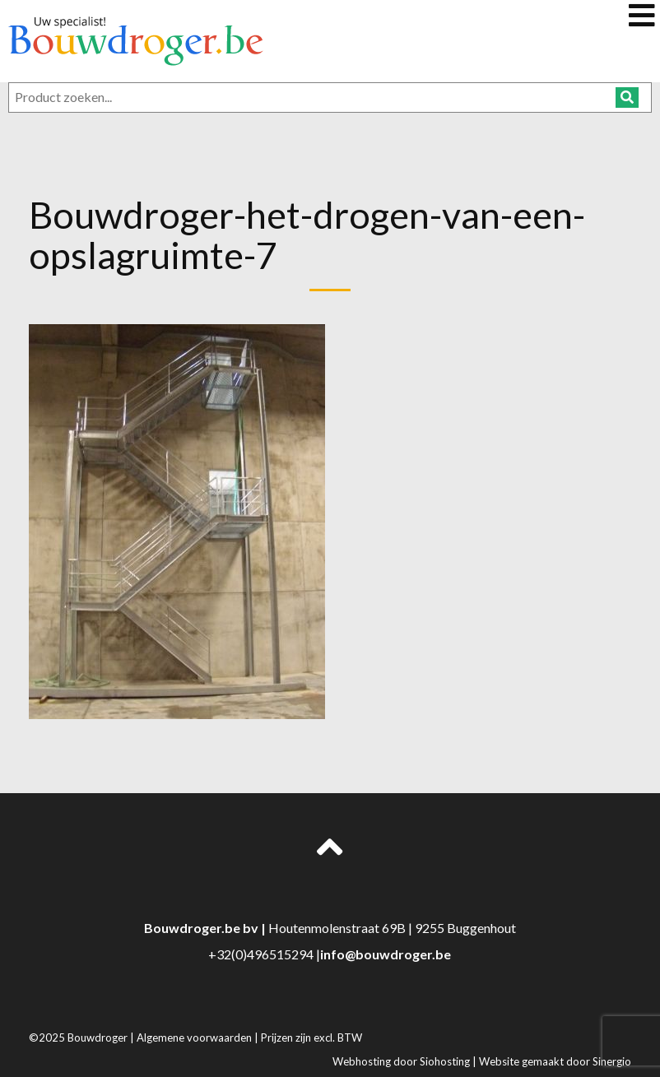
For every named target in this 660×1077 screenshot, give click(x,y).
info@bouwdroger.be (385, 954)
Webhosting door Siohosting (402, 1061)
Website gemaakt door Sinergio (555, 1061)
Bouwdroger (98, 1037)
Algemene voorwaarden (195, 1037)
